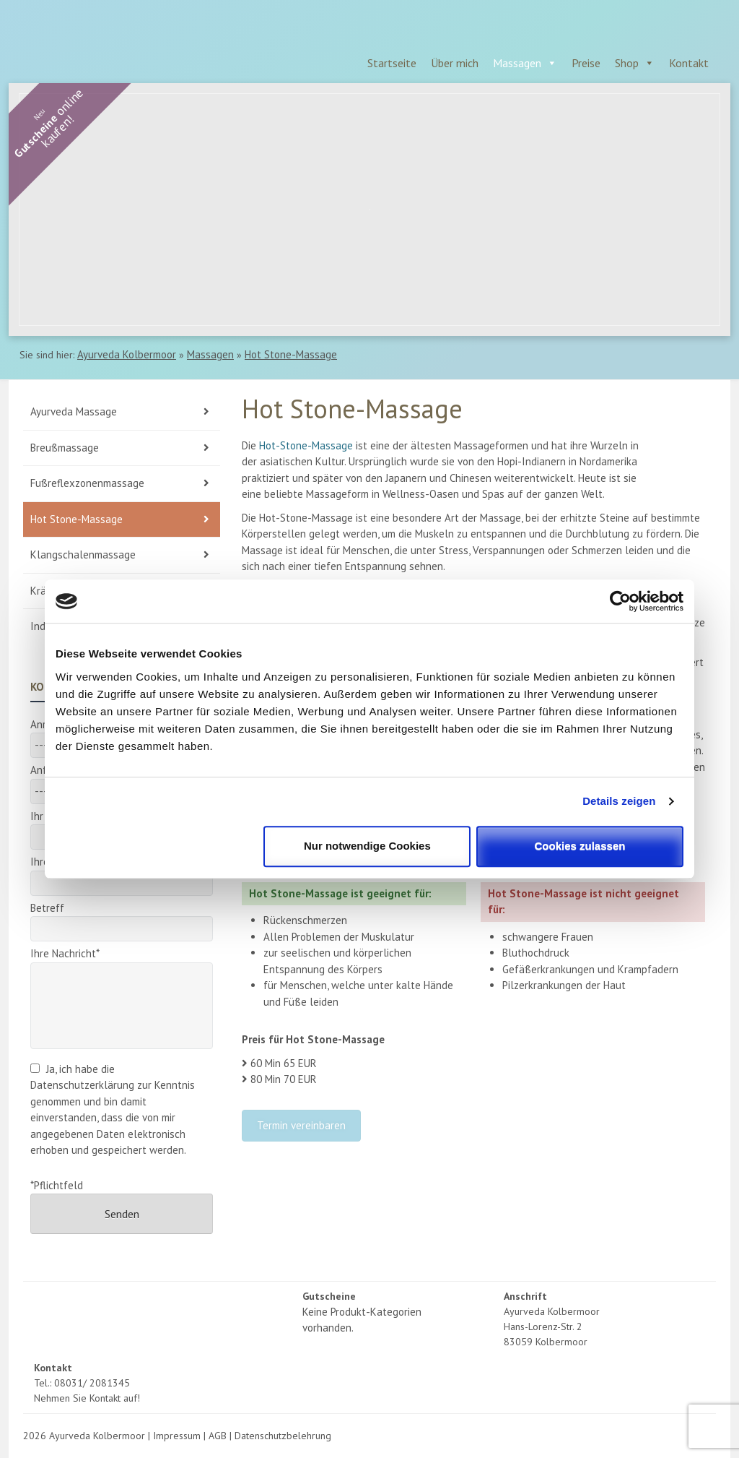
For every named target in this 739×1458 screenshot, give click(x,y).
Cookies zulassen (580, 846)
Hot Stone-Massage (291, 354)
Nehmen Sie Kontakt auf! (87, 1398)
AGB (218, 1435)
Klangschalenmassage (83, 554)
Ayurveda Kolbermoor (126, 354)
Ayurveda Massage (73, 411)
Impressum (177, 1435)
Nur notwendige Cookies (367, 846)
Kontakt (689, 63)
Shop (627, 63)
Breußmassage (64, 447)
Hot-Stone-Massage (306, 445)
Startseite (391, 63)
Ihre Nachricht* (121, 961)
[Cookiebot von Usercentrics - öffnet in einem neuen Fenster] (620, 601)
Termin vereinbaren (301, 1125)
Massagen (517, 63)
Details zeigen (618, 801)
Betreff (121, 918)
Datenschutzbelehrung (283, 1435)
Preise (586, 63)
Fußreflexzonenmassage (87, 483)
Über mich (454, 63)
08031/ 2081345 (92, 1382)
